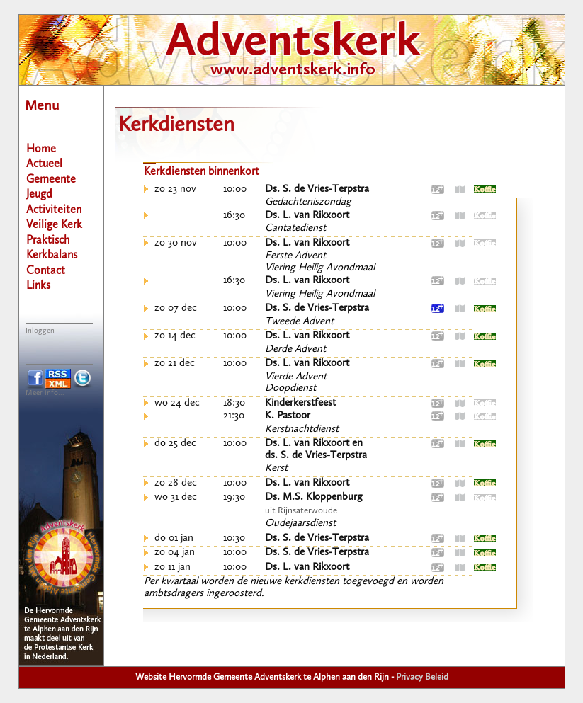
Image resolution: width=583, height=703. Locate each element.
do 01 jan (173, 538)
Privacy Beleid (422, 677)
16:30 (234, 215)
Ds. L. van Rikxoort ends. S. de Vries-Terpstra (316, 449)
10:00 (235, 189)
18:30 (234, 403)
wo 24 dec (177, 403)
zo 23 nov (175, 189)
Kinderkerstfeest (300, 403)
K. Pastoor (287, 416)
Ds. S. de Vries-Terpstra (317, 189)
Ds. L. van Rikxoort (307, 215)
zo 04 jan (174, 552)
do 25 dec (175, 443)
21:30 (233, 416)
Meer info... (45, 393)
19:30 (234, 497)
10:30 (234, 538)
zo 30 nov (175, 243)
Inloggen (40, 331)
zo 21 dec (174, 363)
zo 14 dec (175, 336)
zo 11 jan (172, 567)
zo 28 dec (175, 483)
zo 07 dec (175, 308)
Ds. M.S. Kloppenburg (314, 497)
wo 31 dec (175, 497)
